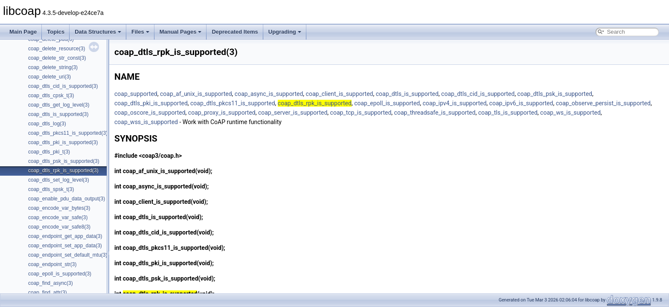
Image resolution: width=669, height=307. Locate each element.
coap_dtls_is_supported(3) (58, 114)
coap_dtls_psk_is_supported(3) (63, 161)
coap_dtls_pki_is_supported (151, 103)
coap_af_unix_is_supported (196, 93)
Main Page (23, 32)
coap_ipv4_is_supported (455, 103)
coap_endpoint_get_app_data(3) (65, 236)
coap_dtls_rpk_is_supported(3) (63, 171)
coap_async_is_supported (269, 93)
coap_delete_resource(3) (56, 49)
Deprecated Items (235, 32)
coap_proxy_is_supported (222, 112)
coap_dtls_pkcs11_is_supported (232, 103)
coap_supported (135, 93)
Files (140, 32)
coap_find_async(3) (50, 283)
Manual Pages (181, 32)
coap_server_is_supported (292, 112)
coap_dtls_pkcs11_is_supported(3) (68, 133)
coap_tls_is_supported (508, 112)
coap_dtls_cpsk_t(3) (51, 95)
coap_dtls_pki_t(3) (49, 152)
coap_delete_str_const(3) (57, 58)
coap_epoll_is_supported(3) (59, 274)
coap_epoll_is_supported (387, 103)
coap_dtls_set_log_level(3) (58, 180)
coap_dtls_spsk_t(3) (51, 189)
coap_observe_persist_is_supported (603, 103)
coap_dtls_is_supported (407, 93)
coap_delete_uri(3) (49, 77)
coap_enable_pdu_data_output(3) (66, 199)
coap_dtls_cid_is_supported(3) (63, 86)
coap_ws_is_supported (570, 112)
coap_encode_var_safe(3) (57, 217)
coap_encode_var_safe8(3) (59, 227)
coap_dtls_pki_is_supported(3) (63, 142)
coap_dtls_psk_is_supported (554, 93)
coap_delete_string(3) (53, 67)
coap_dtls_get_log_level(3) (58, 105)
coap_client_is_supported (339, 93)
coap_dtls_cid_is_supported (478, 93)
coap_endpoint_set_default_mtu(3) (67, 255)
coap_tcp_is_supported (361, 112)
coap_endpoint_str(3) (52, 264)
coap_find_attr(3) (47, 292)
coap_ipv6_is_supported (521, 103)
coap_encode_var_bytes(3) (59, 208)
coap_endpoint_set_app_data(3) (65, 246)
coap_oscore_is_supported (150, 112)
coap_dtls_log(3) (47, 124)
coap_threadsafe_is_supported (435, 112)
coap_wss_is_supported (146, 122)
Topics (55, 32)
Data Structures (98, 32)
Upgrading (284, 32)
